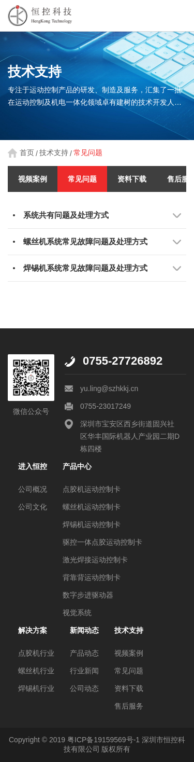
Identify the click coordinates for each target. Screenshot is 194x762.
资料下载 (131, 179)
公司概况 (32, 489)
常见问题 (87, 152)
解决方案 (32, 630)
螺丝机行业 (36, 671)
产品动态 (84, 653)
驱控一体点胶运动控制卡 (102, 542)
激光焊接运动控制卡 (95, 560)
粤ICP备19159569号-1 (103, 740)
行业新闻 (84, 671)
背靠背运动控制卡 (92, 577)
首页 (27, 152)
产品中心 (77, 466)
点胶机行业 (36, 653)
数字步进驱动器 (88, 595)
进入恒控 (32, 466)
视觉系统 (77, 612)
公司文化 (32, 507)
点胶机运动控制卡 (92, 489)
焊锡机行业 (36, 688)
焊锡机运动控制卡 (92, 524)
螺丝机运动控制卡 (92, 507)
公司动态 (84, 688)
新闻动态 (84, 630)
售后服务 (128, 706)
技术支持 (53, 152)
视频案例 (32, 179)
